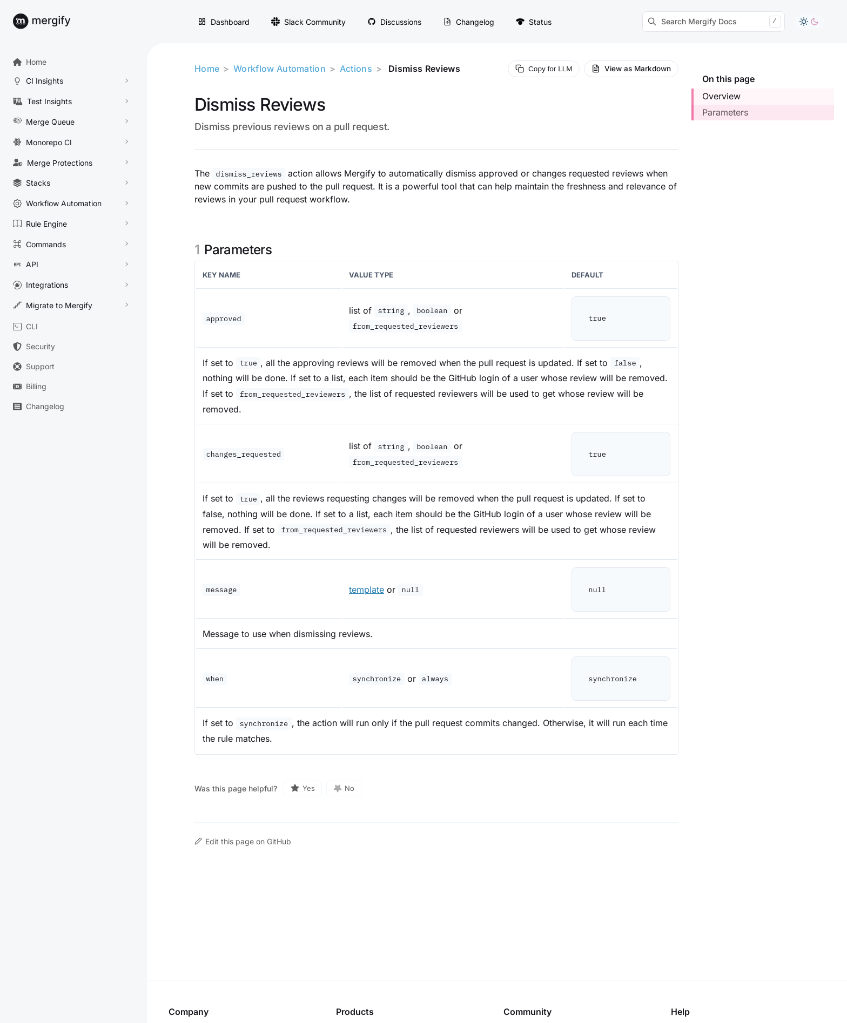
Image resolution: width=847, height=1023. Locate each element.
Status (534, 21)
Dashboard (224, 21)
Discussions (394, 21)
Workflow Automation (279, 68)
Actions (356, 68)
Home (206, 68)
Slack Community (308, 21)
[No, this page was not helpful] (344, 788)
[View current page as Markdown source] (631, 68)
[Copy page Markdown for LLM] (544, 68)
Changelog (468, 21)
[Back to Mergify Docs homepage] (52, 21)
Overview (721, 96)
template (366, 589)
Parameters (725, 112)
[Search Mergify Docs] (713, 21)
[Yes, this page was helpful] (303, 788)
